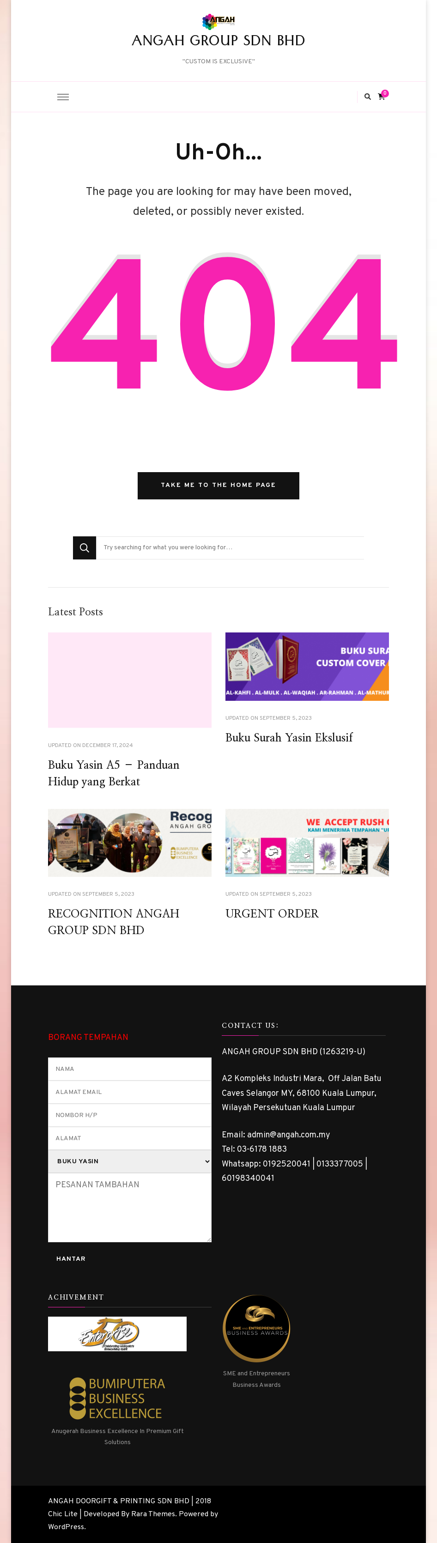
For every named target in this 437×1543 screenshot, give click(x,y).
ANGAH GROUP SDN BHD (218, 43)
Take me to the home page (218, 485)
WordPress (66, 1527)
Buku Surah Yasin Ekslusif (289, 738)
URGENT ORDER (272, 914)
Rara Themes (153, 1514)
